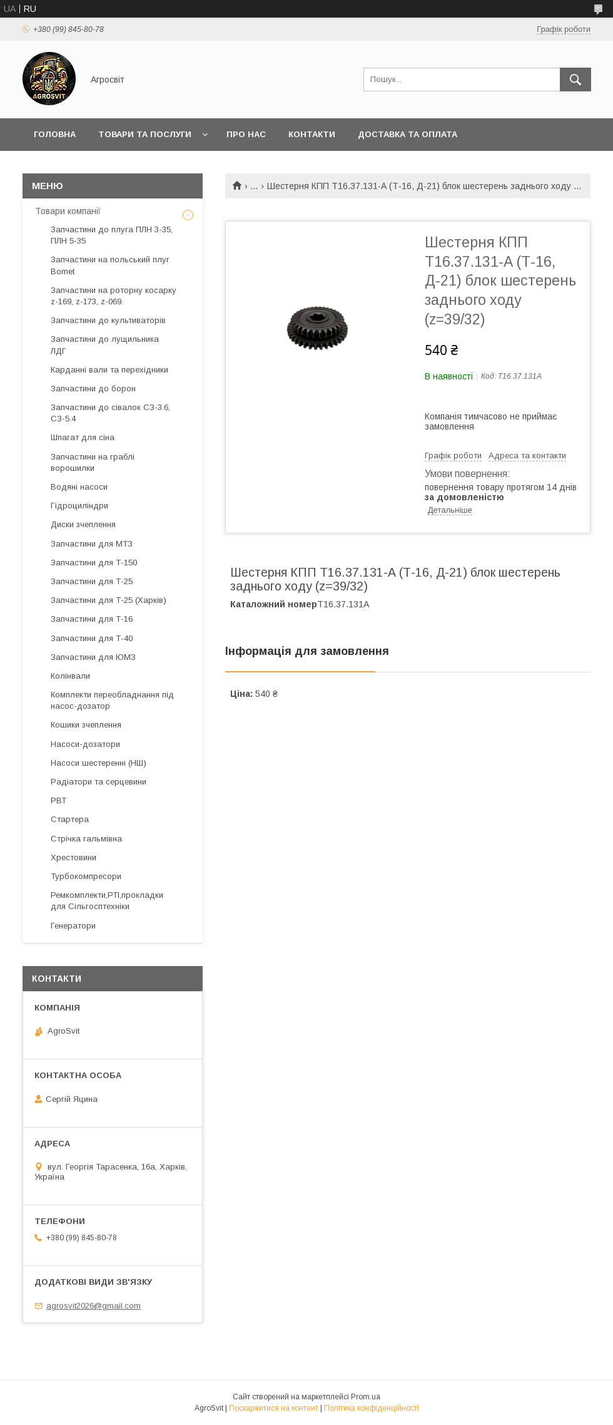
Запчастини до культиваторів (108, 320)
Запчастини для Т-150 (94, 562)
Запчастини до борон (93, 388)
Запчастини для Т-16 (92, 619)
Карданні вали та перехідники (109, 369)
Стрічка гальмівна (86, 838)
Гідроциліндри (79, 505)
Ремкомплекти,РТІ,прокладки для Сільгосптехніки (107, 900)
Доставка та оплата (407, 134)
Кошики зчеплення (86, 724)
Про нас (246, 134)
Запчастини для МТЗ (92, 543)
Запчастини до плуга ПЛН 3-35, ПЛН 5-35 (112, 235)
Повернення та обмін (86, 167)
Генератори (73, 925)
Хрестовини (73, 857)
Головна (55, 134)
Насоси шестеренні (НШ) (98, 763)
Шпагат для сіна (82, 437)
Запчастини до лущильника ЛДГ (105, 344)
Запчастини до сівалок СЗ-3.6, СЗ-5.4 (110, 413)
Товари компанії (68, 211)
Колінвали (70, 676)
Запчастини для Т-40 (92, 638)
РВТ (58, 800)
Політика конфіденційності (371, 1408)
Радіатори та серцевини (98, 781)
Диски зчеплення (83, 524)
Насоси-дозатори (85, 744)
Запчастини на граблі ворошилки (92, 462)
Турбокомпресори (86, 876)
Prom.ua (365, 1396)
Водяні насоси (79, 486)
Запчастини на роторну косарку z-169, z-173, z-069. (113, 296)
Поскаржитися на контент (273, 1408)
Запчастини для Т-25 (92, 581)
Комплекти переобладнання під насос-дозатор (112, 700)
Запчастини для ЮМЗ (93, 657)
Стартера (70, 819)
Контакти (311, 134)
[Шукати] (575, 79)
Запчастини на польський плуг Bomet (110, 265)
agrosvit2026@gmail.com (93, 1305)
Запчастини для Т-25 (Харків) (108, 600)
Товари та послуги (144, 134)
